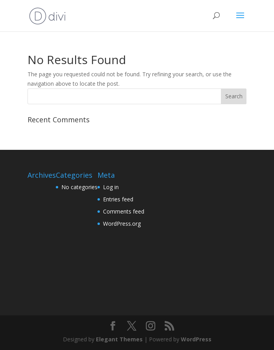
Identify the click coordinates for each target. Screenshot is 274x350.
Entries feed (118, 199)
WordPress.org (122, 223)
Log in (111, 187)
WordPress (196, 339)
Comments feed (123, 211)
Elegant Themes (119, 339)
